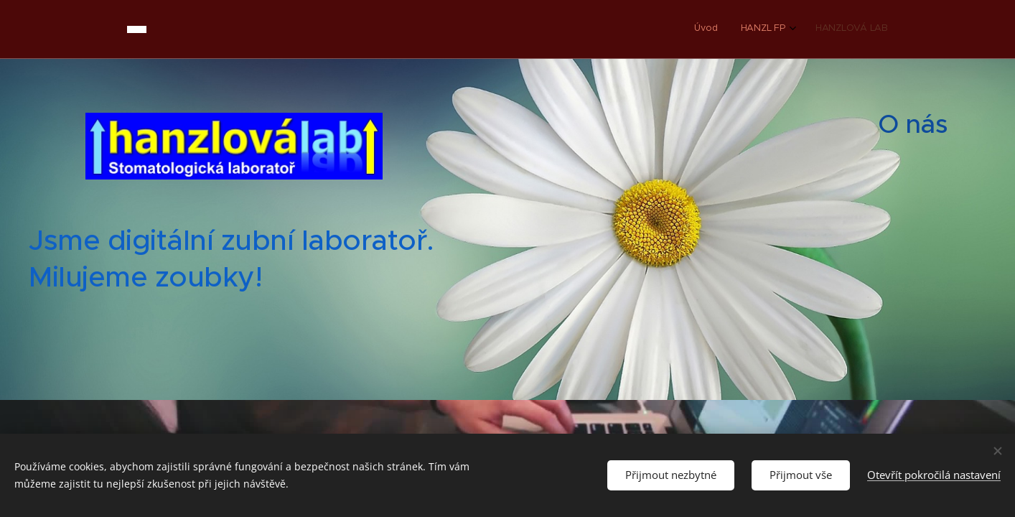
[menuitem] (838, 29)
